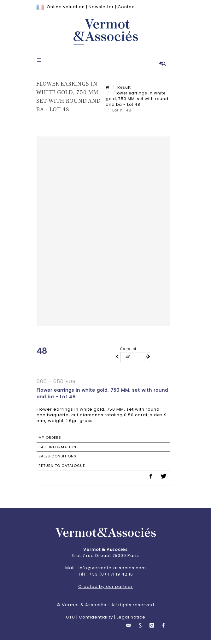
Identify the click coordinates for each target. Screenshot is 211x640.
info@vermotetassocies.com (112, 568)
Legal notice (131, 617)
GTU (70, 617)
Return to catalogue (61, 465)
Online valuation (66, 7)
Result (124, 87)
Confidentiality (96, 617)
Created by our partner (105, 586)
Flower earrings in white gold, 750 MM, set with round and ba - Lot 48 (137, 98)
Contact (127, 7)
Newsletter (101, 7)
